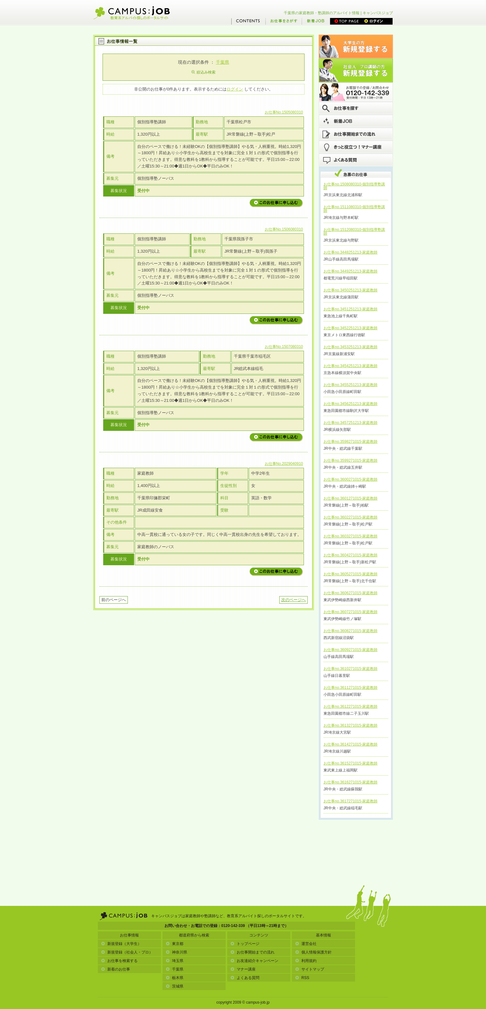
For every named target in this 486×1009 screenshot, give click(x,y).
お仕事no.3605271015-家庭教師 (350, 574)
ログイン (235, 89)
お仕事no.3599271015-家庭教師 (350, 460)
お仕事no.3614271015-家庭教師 (350, 744)
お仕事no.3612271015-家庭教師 (350, 706)
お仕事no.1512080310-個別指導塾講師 (354, 231)
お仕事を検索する (119, 961)
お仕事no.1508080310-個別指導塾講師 (354, 186)
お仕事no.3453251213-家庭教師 (350, 347)
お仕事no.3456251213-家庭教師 (350, 404)
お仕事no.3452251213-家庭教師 (350, 328)
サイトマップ (309, 969)
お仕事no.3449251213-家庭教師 (350, 271)
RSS (302, 978)
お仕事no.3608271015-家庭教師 (350, 631)
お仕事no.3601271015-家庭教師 (350, 498)
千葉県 (222, 62)
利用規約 (306, 961)
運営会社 (306, 944)
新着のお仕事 (115, 969)
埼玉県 (174, 961)
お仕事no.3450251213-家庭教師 (350, 290)
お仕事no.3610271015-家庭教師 (350, 668)
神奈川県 (176, 952)
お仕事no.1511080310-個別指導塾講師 (354, 209)
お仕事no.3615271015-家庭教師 (350, 763)
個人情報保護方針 (313, 952)
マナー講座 (243, 969)
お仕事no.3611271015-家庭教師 (350, 687)
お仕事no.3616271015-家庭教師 (350, 782)
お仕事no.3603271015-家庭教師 (350, 536)
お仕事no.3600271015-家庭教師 (350, 479)
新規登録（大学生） (121, 944)
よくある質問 (244, 978)
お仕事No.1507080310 (284, 346)
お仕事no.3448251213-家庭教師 (350, 252)
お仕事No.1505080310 (284, 112)
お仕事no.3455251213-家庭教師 (350, 385)
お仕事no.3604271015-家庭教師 (350, 555)
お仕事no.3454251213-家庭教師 (350, 366)
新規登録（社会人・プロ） (127, 952)
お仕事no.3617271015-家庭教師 (350, 801)
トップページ (244, 944)
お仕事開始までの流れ (252, 952)
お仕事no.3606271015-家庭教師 (350, 593)
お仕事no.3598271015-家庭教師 (350, 441)
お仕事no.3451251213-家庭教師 (350, 309)
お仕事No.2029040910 (284, 463)
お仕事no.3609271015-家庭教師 (350, 650)
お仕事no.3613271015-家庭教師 (350, 725)
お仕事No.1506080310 (284, 229)
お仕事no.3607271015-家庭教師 (350, 612)
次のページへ (293, 599)
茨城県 (174, 986)
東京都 (174, 944)
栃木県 (174, 978)
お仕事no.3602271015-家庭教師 (350, 517)
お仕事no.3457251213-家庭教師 (350, 422)
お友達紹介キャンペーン (254, 961)
